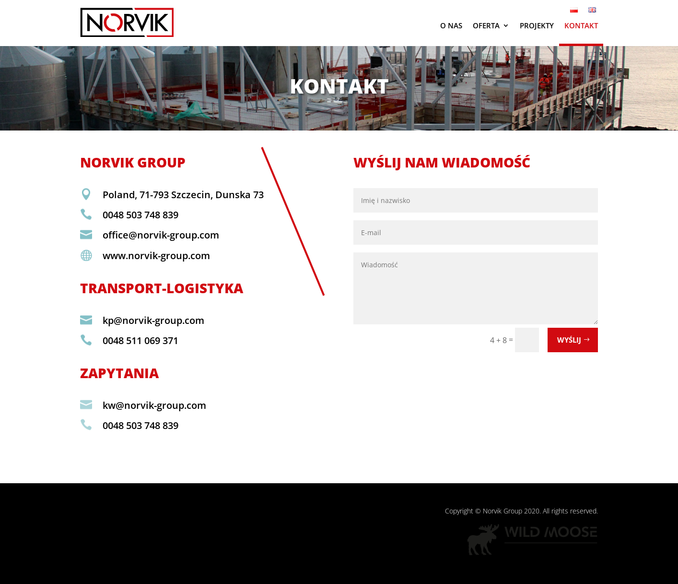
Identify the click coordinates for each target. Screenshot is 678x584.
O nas (451, 25)
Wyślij (569, 340)
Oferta (486, 25)
